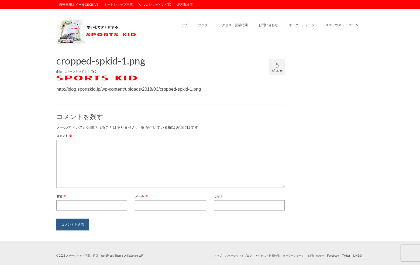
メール (141, 196)
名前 (61, 196)
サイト (218, 196)
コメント (64, 135)
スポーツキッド (73, 71)
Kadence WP (135, 255)
